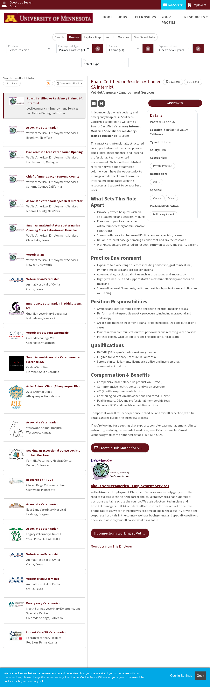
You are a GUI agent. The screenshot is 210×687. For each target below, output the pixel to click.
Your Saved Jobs (144, 37)
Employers (197, 4)
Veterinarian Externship (42, 279)
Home (108, 17)
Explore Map (92, 37)
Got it (200, 675)
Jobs (122, 17)
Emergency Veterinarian (43, 603)
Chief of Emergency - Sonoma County (52, 176)
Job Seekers (173, 4)
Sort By (10, 83)
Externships (144, 17)
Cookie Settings (181, 675)
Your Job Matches (117, 37)
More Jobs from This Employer (111, 546)
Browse (74, 37)
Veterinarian (35, 254)
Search (59, 37)
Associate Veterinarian (42, 127)
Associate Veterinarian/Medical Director (54, 201)
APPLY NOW (175, 103)
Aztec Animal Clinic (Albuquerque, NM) (53, 386)
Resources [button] (194, 17)
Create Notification (69, 83)
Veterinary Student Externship (47, 332)
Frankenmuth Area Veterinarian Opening (54, 152)
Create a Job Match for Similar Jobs (121, 447)
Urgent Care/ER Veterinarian (46, 632)
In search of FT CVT (39, 480)
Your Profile (169, 20)
